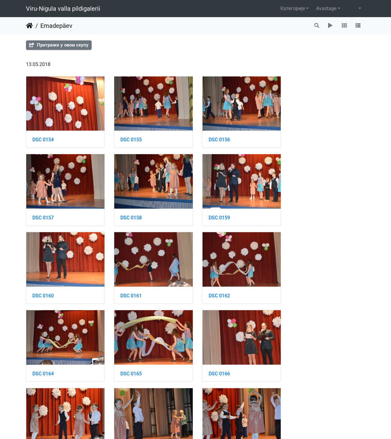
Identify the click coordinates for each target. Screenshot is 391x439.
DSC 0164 (130, 293)
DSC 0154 (43, 139)
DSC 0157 (304, 139)
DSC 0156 (217, 139)
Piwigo (207, 426)
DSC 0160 (217, 216)
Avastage (326, 8)
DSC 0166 (304, 293)
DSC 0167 (43, 371)
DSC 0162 (43, 293)
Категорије (292, 8)
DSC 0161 (304, 216)
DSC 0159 (130, 216)
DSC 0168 (130, 371)
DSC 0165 (217, 293)
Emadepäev (56, 25)
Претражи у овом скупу (59, 45)
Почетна (29, 25)
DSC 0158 (43, 216)
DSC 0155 (130, 139)
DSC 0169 (217, 371)
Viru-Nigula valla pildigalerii (63, 8)
